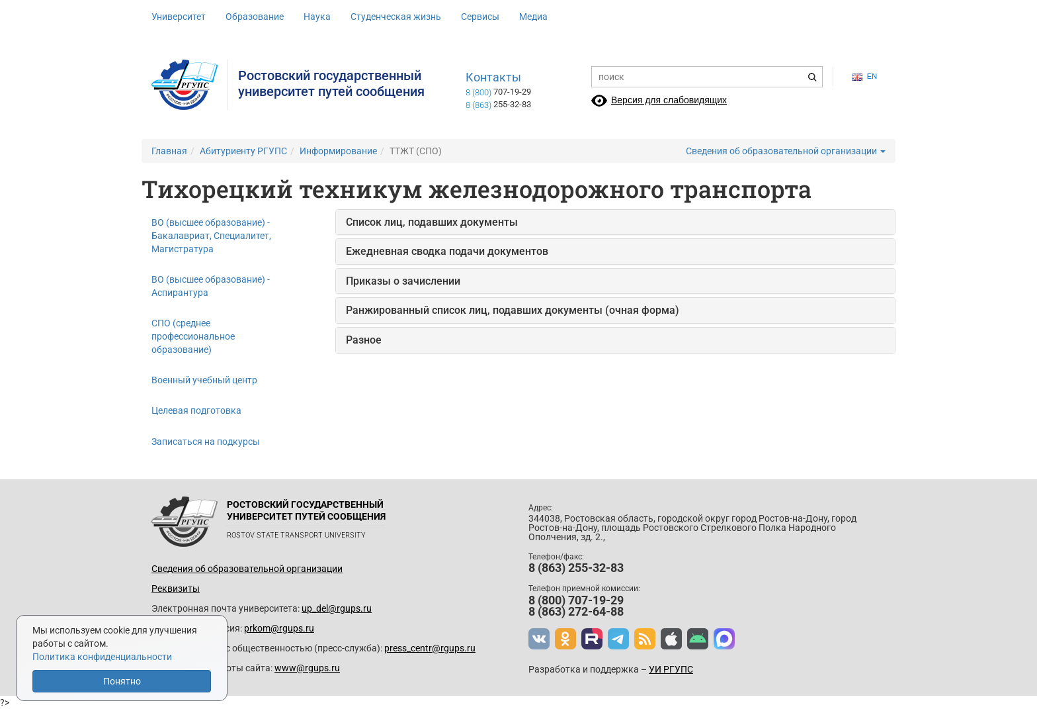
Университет (178, 16)
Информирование (338, 151)
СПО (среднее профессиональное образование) (193, 336)
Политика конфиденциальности (102, 656)
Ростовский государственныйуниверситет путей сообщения (331, 83)
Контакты (493, 77)
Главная (169, 151)
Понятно (122, 681)
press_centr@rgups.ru (430, 648)
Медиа (533, 16)
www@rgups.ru (307, 668)
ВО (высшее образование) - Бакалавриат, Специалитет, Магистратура (211, 235)
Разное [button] (364, 340)
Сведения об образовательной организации (786, 151)
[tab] (615, 222)
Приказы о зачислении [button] (403, 281)
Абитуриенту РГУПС (243, 151)
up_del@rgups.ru (337, 608)
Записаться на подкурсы (205, 441)
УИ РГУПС (671, 669)
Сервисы (480, 16)
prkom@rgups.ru (279, 628)
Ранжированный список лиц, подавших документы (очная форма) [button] (512, 310)
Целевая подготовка (196, 410)
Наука (317, 16)
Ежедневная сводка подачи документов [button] (447, 251)
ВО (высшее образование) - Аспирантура (210, 286)
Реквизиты (175, 588)
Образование (255, 16)
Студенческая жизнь (396, 16)
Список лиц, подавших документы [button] (432, 222)
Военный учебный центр (204, 380)
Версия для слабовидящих (669, 100)
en (864, 76)
